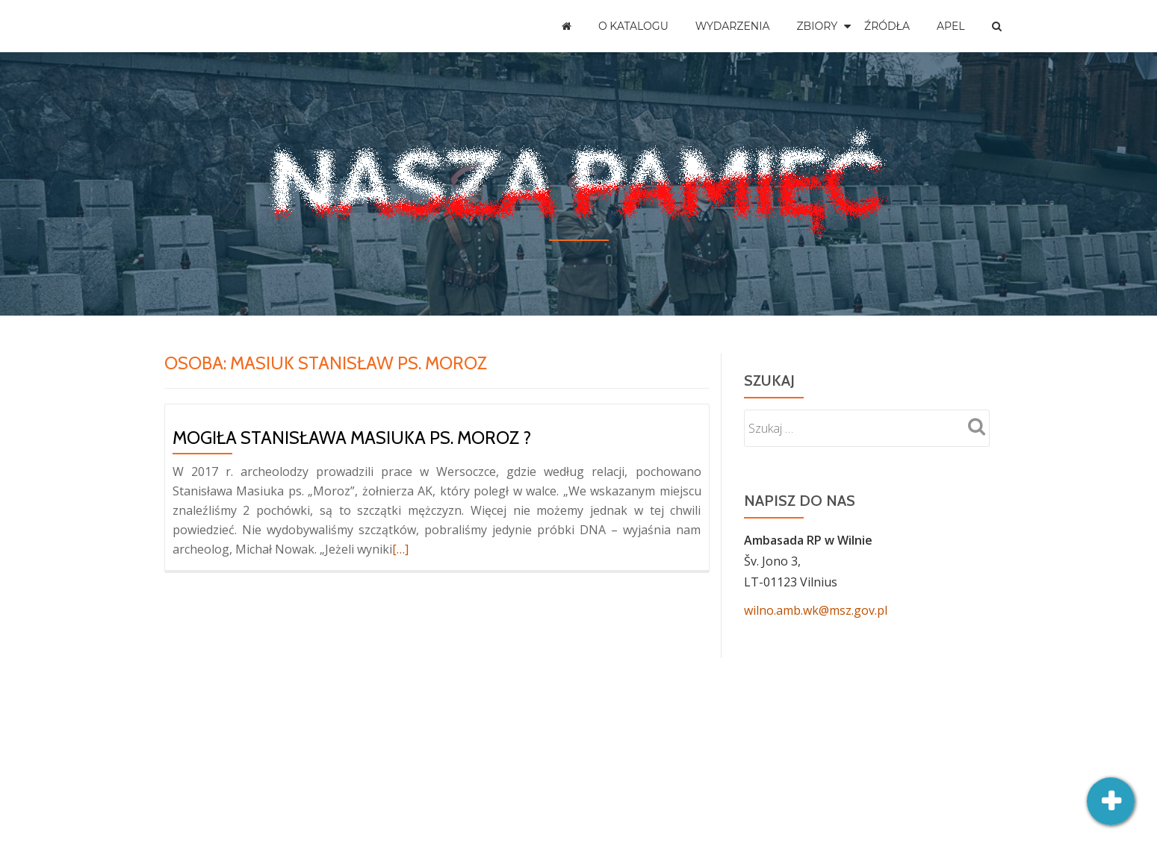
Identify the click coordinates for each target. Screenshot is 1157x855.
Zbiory (817, 26)
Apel (951, 26)
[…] (400, 549)
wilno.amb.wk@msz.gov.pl (815, 610)
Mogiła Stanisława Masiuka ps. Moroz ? (352, 437)
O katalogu (633, 26)
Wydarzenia (732, 26)
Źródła (887, 26)
